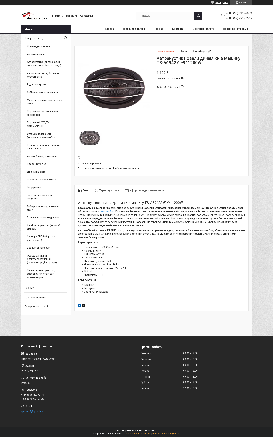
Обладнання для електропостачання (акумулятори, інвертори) (42, 259)
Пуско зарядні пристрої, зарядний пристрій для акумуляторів (41, 274)
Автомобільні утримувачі (42, 156)
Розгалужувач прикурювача (43, 217)
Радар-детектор (36, 164)
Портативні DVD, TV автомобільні (38, 124)
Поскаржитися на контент (138, 433)
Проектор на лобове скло (42, 179)
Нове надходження (38, 46)
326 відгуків (222, 2)
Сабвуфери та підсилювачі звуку (43, 208)
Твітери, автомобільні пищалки (39, 197)
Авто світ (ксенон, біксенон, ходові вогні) (43, 75)
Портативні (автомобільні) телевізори (42, 113)
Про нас (158, 28)
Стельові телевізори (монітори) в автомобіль (41, 135)
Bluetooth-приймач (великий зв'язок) (43, 227)
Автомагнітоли (36, 54)
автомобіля (107, 211)
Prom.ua (153, 430)
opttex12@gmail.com (33, 411)
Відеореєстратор (37, 84)
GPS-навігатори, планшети (42, 92)
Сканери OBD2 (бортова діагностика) (41, 238)
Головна (109, 28)
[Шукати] (198, 16)
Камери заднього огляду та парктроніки (43, 147)
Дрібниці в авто (36, 171)
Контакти (178, 28)
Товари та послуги (134, 28)
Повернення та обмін (236, 28)
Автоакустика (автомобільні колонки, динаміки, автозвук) (44, 64)
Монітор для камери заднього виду (44, 102)
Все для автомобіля (38, 247)
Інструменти (34, 187)
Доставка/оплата (203, 28)
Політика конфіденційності (166, 433)
